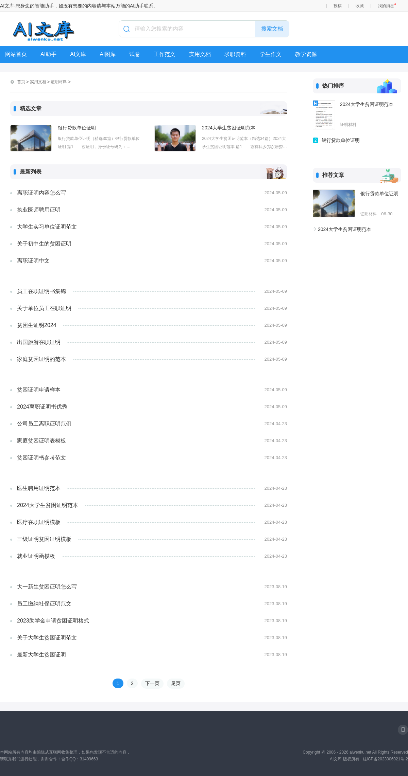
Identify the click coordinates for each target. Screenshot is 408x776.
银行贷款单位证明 (77, 127)
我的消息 (386, 5)
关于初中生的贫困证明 (44, 244)
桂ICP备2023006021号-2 (385, 759)
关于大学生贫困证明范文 (47, 637)
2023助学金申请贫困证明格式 (53, 621)
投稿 (338, 5)
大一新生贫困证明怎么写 (47, 587)
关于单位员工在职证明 (44, 308)
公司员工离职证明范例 (44, 424)
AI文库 (78, 54)
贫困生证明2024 (36, 325)
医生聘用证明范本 (39, 488)
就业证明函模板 (36, 556)
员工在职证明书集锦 (41, 291)
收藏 (360, 5)
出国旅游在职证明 (39, 342)
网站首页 (16, 54)
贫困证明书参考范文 (41, 458)
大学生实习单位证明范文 (47, 227)
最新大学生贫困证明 (41, 654)
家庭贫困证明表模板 (41, 441)
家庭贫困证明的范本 (41, 359)
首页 (21, 81)
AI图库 (108, 54)
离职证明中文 (33, 261)
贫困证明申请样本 (39, 390)
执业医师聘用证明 (39, 210)
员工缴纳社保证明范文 (44, 604)
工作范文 (164, 54)
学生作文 (271, 54)
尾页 (176, 683)
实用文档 (200, 54)
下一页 (152, 683)
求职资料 (235, 54)
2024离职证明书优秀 (42, 407)
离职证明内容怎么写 (41, 193)
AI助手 (48, 54)
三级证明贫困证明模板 (44, 539)
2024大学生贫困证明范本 (228, 127)
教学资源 (306, 54)
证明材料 (59, 81)
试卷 (134, 54)
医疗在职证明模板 (39, 522)
